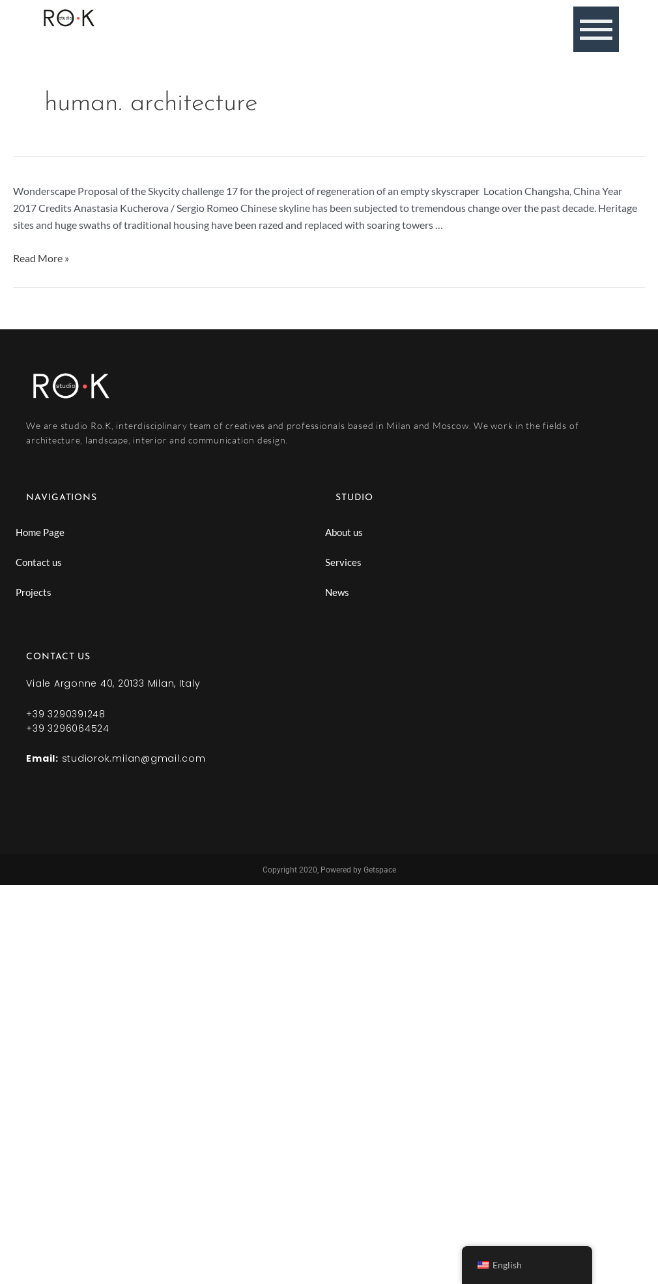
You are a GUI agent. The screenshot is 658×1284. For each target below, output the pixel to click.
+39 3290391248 (66, 714)
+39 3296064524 (67, 728)
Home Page (40, 532)
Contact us (39, 562)
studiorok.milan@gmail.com (134, 758)
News (337, 592)
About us (344, 532)
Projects (33, 592)
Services (343, 562)
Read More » (41, 258)
